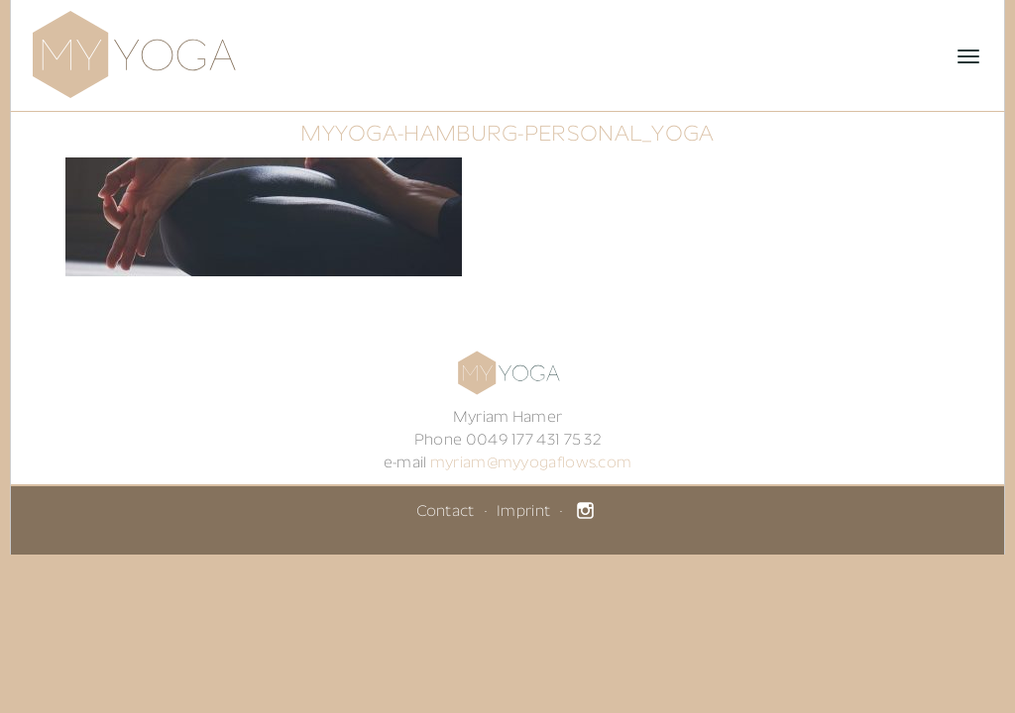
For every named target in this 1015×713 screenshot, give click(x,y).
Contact (445, 512)
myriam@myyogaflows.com (531, 463)
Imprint (523, 512)
